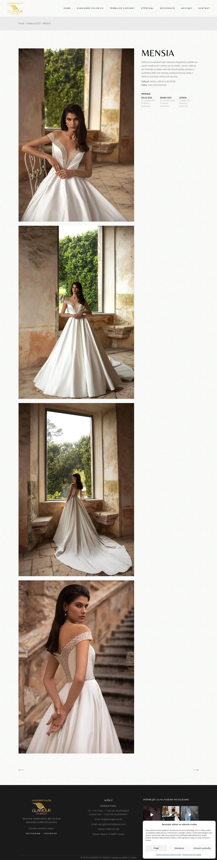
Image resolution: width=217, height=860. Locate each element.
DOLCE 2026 (146, 98)
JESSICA (183, 98)
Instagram (33, 833)
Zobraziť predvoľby (202, 848)
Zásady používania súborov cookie (168, 855)
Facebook (50, 833)
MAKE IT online (129, 857)
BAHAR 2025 (165, 98)
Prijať (156, 848)
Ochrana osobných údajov (191, 855)
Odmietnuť (179, 848)
